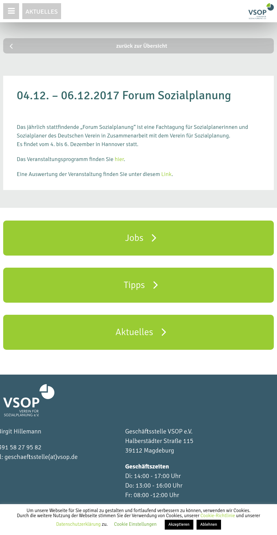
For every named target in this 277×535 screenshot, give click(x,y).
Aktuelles (41, 12)
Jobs (141, 237)
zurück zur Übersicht (88, 45)
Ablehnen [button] (208, 524)
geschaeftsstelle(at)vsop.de (41, 457)
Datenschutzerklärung (79, 524)
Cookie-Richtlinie (218, 515)
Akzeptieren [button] (179, 524)
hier (119, 159)
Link (166, 174)
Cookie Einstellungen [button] (135, 524)
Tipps (141, 284)
